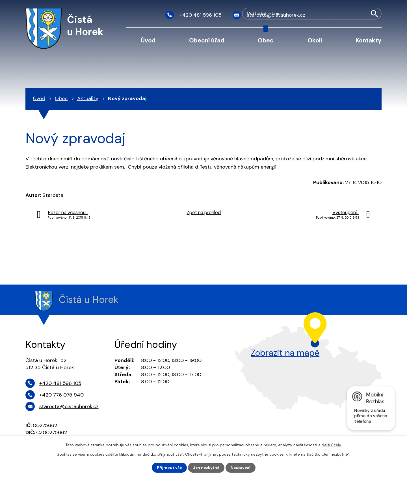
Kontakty (369, 40)
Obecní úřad (206, 40)
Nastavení (241, 467)
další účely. (332, 444)
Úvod (148, 40)
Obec (266, 40)
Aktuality (87, 98)
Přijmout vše (168, 467)
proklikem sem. (107, 166)
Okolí (315, 40)
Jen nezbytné (206, 467)
